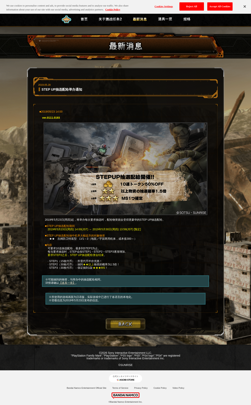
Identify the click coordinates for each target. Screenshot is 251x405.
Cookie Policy (160, 388)
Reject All (191, 4)
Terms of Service (120, 388)
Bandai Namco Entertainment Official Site (86, 388)
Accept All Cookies (219, 4)
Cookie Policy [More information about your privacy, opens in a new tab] (112, 7)
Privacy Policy (140, 388)
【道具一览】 (67, 282)
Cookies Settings (164, 4)
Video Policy (178, 388)
